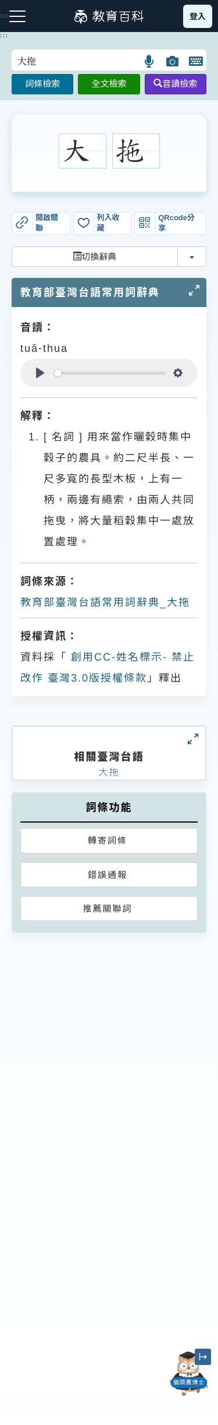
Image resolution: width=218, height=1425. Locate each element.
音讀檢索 (175, 84)
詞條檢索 (42, 84)
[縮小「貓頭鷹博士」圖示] (203, 1357)
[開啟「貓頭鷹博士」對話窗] (189, 1374)
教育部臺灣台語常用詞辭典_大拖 (105, 602)
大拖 (108, 772)
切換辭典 (94, 257)
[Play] (40, 373)
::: (4, 35)
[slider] (110, 373)
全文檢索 (108, 84)
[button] (150, 61)
